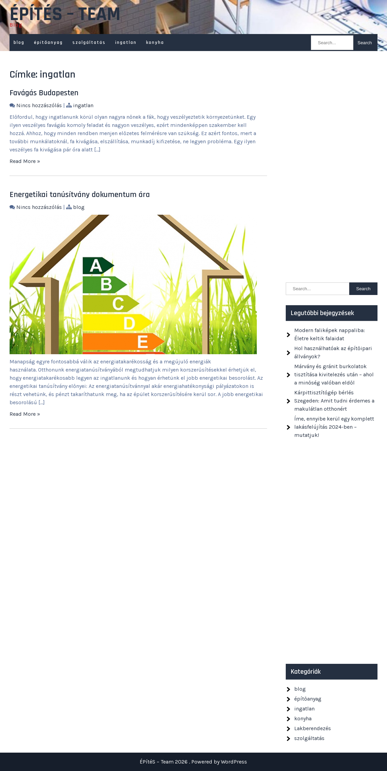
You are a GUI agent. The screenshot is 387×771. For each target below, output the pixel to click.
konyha (155, 42)
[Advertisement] (331, 170)
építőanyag (48, 42)
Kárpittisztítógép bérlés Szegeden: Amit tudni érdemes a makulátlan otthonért (334, 400)
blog (19, 42)
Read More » (25, 161)
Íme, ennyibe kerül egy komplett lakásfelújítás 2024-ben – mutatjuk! (334, 426)
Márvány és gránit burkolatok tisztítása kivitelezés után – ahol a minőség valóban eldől (334, 374)
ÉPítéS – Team (65, 14)
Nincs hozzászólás (39, 105)
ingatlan (126, 42)
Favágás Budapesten (44, 93)
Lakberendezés (312, 728)
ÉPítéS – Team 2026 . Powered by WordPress (193, 761)
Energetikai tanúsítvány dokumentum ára (80, 195)
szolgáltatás (89, 42)
